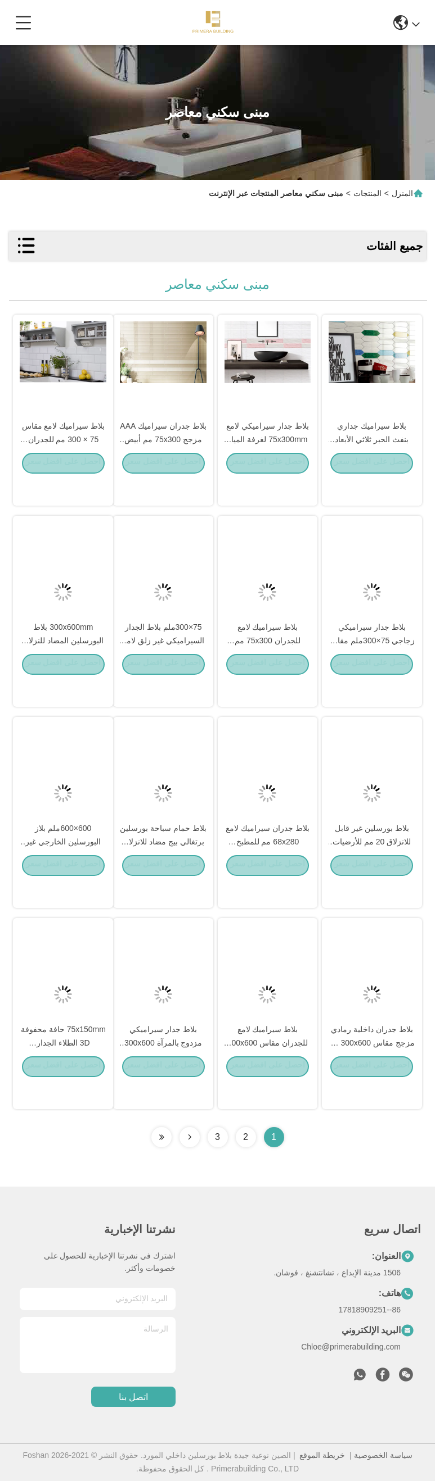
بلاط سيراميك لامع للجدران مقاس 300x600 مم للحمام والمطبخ (267, 1066)
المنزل (402, 193)
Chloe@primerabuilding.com (351, 1346)
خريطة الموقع (322, 1455)
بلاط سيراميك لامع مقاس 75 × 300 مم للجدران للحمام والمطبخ (63, 463)
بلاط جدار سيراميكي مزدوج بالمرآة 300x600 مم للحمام (163, 1066)
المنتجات (367, 193)
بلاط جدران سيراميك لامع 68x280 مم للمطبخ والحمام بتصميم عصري (268, 865)
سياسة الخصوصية (383, 1455)
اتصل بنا (133, 1397)
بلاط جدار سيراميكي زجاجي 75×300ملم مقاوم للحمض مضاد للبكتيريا (372, 664)
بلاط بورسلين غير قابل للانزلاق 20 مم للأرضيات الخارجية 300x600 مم (372, 865)
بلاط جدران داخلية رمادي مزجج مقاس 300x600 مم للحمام (371, 1066)
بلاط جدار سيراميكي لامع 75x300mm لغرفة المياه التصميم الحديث (267, 463)
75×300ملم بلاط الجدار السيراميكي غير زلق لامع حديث (163, 664)
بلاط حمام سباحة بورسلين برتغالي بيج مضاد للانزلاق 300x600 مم (163, 865)
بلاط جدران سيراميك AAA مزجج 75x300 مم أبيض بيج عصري (163, 463)
